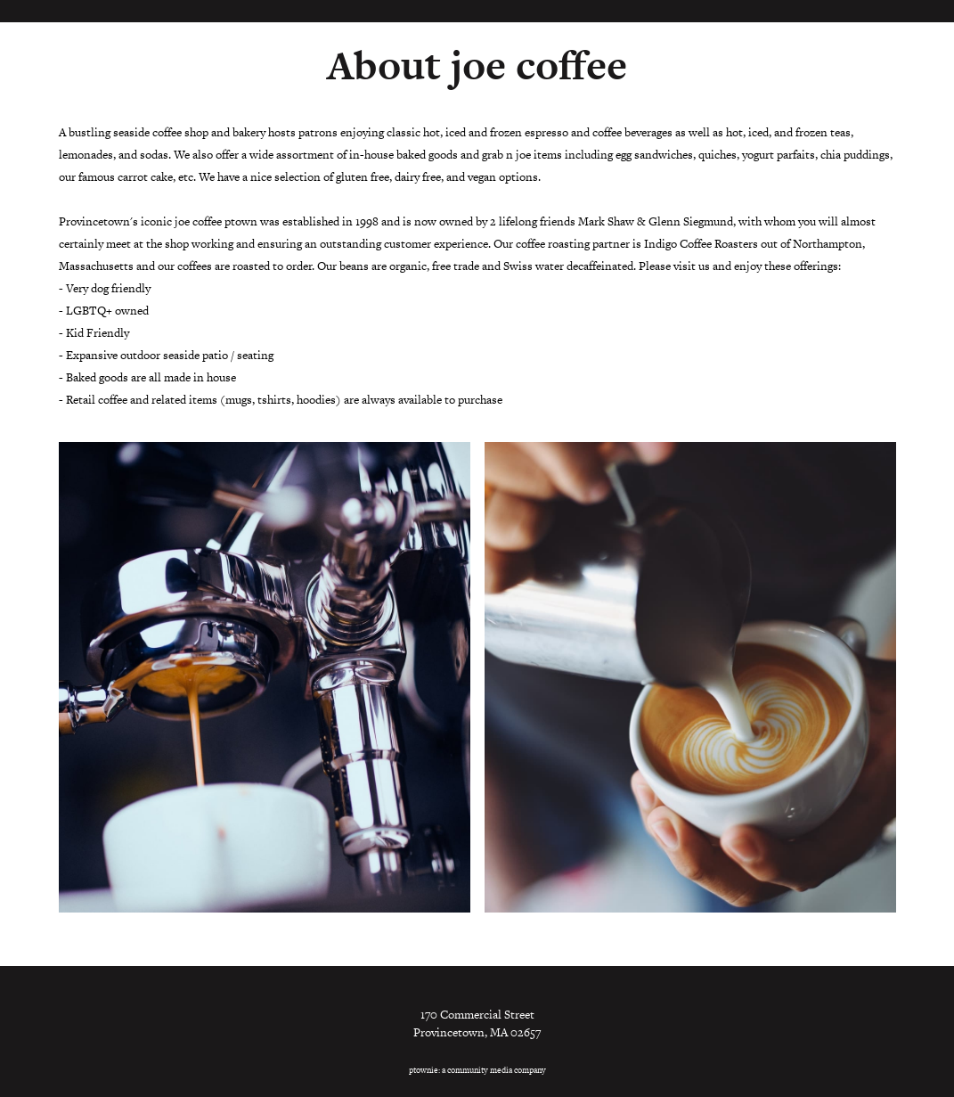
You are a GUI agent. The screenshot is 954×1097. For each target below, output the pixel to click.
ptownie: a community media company (477, 1070)
